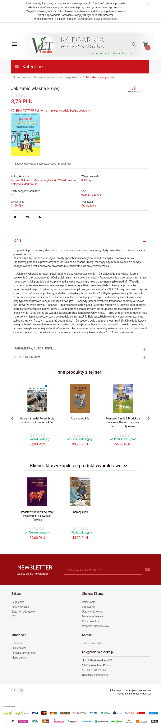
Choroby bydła (80, 512)
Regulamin (18, 602)
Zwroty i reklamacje (23, 611)
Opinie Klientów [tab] (27, 357)
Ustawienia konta (92, 611)
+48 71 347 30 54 (94, 670)
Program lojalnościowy (95, 626)
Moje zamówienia (92, 616)
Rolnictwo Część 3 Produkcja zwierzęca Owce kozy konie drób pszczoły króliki (122, 422)
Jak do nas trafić (92, 643)
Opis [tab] (17, 241)
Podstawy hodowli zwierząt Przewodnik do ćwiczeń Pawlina (37, 515)
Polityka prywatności (104, 18)
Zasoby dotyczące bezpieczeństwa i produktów (43, 163)
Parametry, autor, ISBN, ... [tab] (35, 348)
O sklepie (17, 643)
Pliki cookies (19, 647)
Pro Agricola (88, 205)
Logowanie (88, 606)
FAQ (14, 616)
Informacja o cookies (121, 690)
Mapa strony (19, 657)
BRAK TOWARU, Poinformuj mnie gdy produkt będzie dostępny (53, 110)
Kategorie (28, 66)
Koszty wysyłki (20, 606)
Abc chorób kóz (80, 418)
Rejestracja (88, 602)
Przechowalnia (90, 621)
